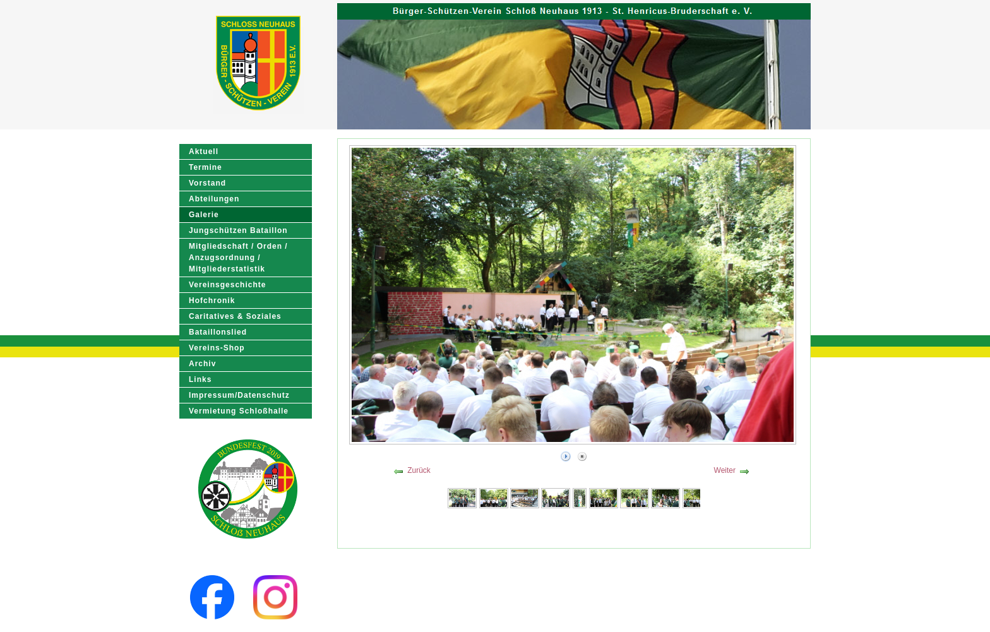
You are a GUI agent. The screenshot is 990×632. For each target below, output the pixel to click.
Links (200, 379)
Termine (205, 167)
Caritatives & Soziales (235, 316)
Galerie (204, 214)
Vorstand (207, 183)
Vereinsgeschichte (227, 284)
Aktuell (203, 151)
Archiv (202, 363)
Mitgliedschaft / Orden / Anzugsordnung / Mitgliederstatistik (238, 257)
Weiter (725, 470)
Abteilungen (214, 198)
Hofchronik (212, 300)
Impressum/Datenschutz (239, 395)
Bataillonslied (218, 332)
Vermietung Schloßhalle (239, 411)
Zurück (419, 470)
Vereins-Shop (217, 347)
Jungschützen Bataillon (238, 230)
